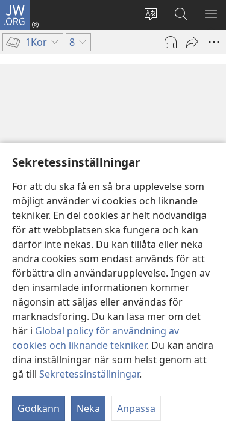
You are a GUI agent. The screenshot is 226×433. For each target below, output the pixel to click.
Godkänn (38, 408)
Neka (88, 408)
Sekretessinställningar (89, 374)
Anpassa (136, 408)
